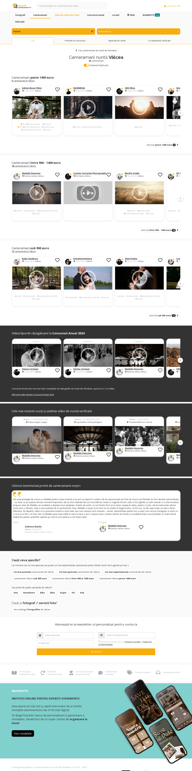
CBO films (130, 88)
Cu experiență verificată (159, 40)
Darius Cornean (30, 369)
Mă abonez (96, 651)
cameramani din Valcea (34, 572)
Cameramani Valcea (30, 578)
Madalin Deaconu (31, 173)
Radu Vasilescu (30, 258)
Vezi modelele (23, 733)
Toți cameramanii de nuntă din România (96, 50)
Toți (33, 40)
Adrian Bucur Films (32, 88)
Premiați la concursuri (75, 40)
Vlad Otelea (131, 258)
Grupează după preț (96, 65)
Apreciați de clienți (117, 40)
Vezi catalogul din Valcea (32, 609)
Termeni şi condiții (132, 642)
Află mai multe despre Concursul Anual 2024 (33, 394)
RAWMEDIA (79, 88)
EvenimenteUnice (82, 258)
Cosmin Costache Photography (89, 173)
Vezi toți (162, 144)
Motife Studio (132, 173)
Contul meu (172, 6)
